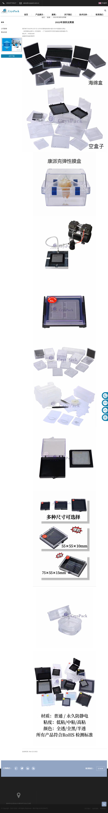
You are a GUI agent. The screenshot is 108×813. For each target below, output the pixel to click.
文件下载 (12, 56)
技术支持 (83, 15)
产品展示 (39, 15)
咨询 (101, 768)
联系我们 (99, 14)
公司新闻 (4, 28)
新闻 (54, 15)
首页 (26, 14)
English (103, 3)
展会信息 (4, 32)
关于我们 (68, 14)
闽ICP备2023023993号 (40, 808)
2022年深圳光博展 (59, 17)
